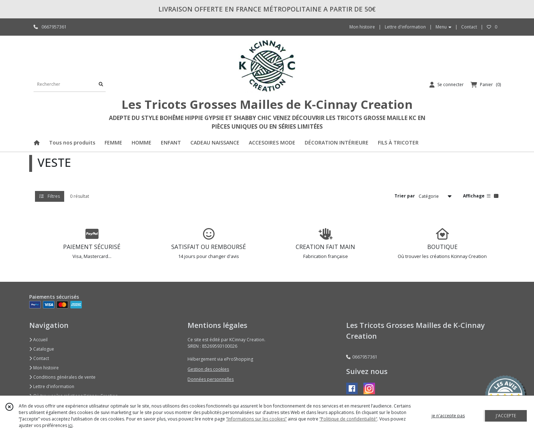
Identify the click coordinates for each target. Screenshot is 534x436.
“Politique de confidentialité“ (348, 419)
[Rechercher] (101, 84)
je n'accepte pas (448, 416)
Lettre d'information (51, 386)
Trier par (404, 196)
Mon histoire (44, 368)
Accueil (38, 340)
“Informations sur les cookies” (256, 419)
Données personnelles (210, 379)
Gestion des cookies (208, 369)
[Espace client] (446, 85)
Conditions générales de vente (62, 377)
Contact (469, 27)
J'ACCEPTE (506, 416)
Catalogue (41, 349)
